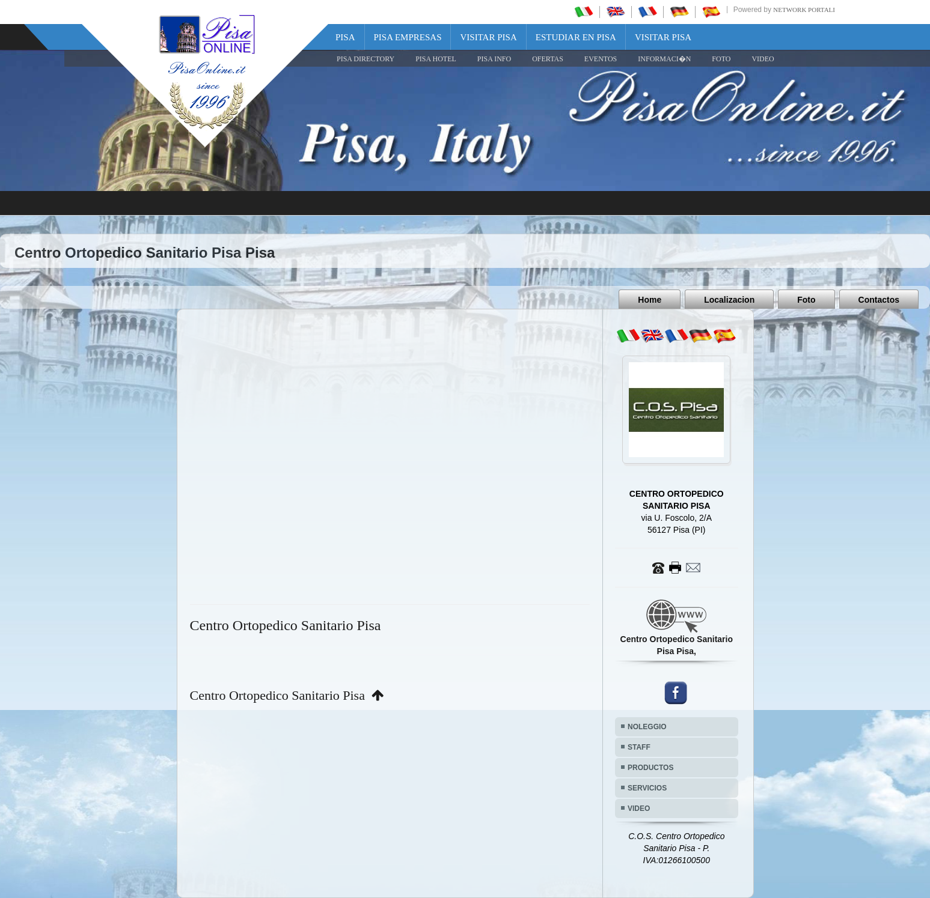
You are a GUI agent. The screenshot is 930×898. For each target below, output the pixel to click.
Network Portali (804, 9)
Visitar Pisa (488, 37)
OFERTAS (547, 59)
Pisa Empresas (408, 37)
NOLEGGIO (647, 727)
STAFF (639, 747)
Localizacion (729, 300)
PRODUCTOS (650, 767)
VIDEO (762, 59)
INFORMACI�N (664, 59)
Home (649, 300)
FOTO (721, 59)
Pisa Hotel (435, 59)
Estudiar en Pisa (576, 37)
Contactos (878, 300)
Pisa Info (494, 59)
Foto (806, 300)
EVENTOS (600, 59)
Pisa (345, 37)
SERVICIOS (647, 788)
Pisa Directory (365, 59)
